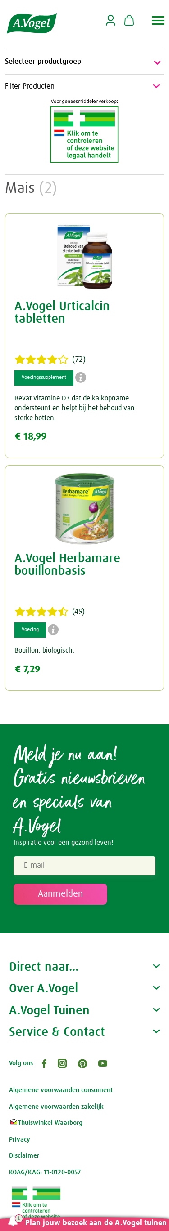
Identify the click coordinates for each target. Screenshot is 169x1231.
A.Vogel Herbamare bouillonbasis (67, 565)
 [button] (158, 20)
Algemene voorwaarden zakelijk (56, 1106)
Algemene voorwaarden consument (61, 1090)
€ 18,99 (30, 436)
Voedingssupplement (44, 377)
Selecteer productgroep (84, 62)
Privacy (19, 1139)
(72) (50, 359)
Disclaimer (24, 1155)
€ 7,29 (27, 669)
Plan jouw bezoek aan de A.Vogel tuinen (96, 1223)
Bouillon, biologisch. (44, 650)
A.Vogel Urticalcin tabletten (62, 312)
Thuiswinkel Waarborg (45, 1123)
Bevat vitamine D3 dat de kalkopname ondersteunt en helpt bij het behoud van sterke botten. (74, 408)
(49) (49, 611)
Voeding (30, 629)
